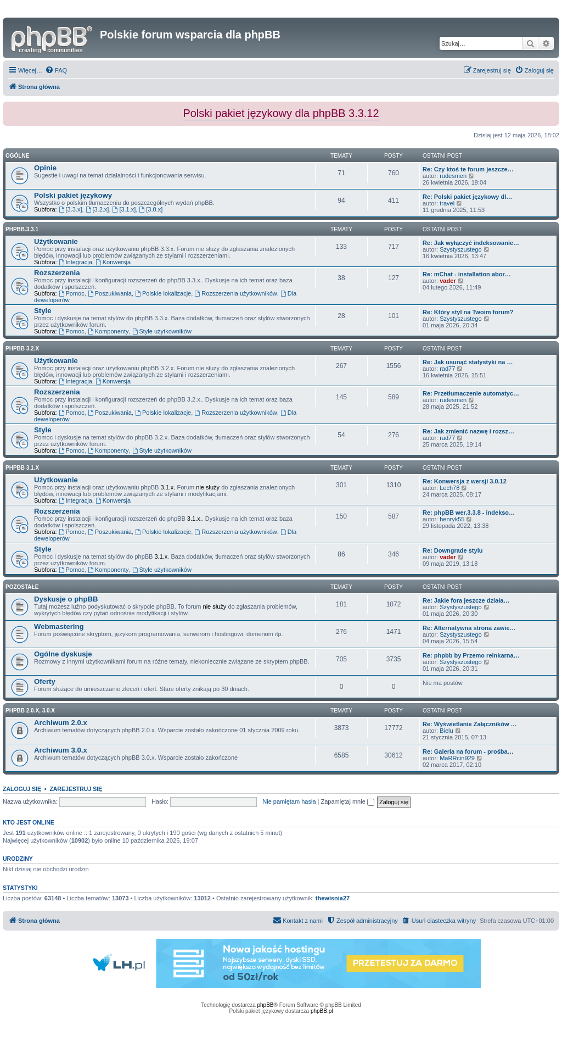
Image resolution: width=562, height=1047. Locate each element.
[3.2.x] (97, 209)
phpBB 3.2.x (22, 349)
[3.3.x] (70, 209)
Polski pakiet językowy (73, 195)
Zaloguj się (22, 789)
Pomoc (72, 293)
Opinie (45, 168)
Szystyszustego (460, 249)
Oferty (44, 681)
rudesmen (453, 175)
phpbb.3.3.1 (21, 229)
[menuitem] (56, 70)
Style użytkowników (162, 331)
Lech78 (449, 487)
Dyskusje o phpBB (66, 599)
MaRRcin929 (457, 758)
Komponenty (108, 331)
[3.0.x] (150, 209)
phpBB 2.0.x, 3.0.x (30, 711)
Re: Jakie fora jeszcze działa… (466, 600)
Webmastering (59, 626)
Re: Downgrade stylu (452, 550)
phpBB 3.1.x (22, 468)
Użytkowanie (56, 241)
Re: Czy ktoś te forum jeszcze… (468, 169)
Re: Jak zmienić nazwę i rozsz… (468, 431)
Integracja (75, 262)
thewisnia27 (333, 898)
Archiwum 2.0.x (60, 723)
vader (448, 280)
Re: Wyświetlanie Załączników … (470, 724)
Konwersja (113, 262)
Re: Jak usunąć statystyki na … (468, 362)
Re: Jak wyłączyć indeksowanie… (471, 243)
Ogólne (17, 156)
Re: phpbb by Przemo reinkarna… (471, 655)
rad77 (447, 368)
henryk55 (452, 519)
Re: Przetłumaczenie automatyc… (471, 393)
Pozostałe (21, 587)
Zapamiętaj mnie (347, 801)
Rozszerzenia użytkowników (235, 293)
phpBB (265, 1005)
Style (43, 311)
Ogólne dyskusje (63, 654)
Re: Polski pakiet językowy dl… (467, 196)
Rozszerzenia (57, 273)
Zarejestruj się (75, 789)
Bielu (446, 730)
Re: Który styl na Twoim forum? (468, 312)
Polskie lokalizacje (163, 293)
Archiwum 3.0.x (60, 750)
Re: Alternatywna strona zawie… (469, 628)
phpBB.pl (322, 1011)
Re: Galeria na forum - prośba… (468, 751)
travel (447, 203)
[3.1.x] (124, 209)
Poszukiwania (110, 293)
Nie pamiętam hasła (289, 801)
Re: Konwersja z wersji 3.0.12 (465, 481)
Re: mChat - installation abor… (467, 274)
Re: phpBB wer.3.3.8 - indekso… (469, 512)
